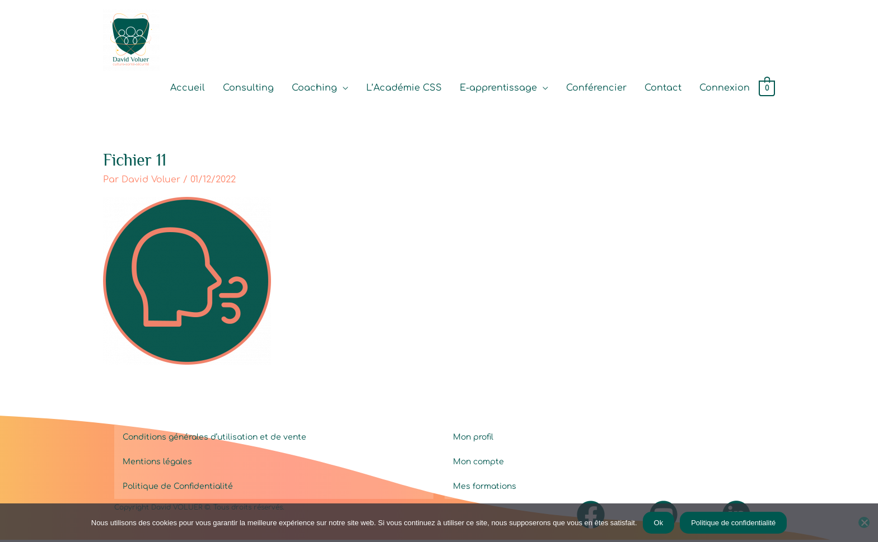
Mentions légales (157, 464)
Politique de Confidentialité (178, 488)
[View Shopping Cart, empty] (767, 89)
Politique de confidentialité (733, 523)
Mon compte (478, 464)
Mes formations (484, 488)
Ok (659, 523)
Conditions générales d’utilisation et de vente (214, 439)
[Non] (864, 522)
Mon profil (473, 439)
